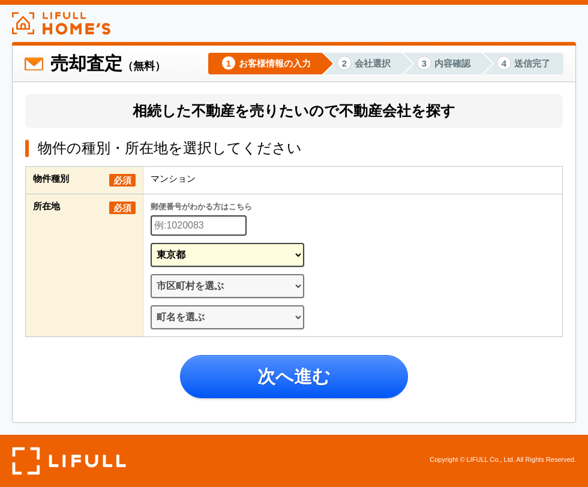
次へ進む (294, 376)
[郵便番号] (199, 225)
